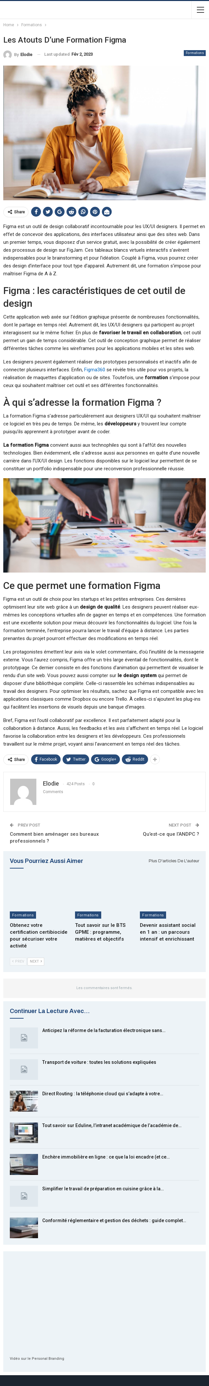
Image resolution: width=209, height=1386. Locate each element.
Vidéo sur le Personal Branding (37, 1359)
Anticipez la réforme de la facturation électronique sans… (103, 1030)
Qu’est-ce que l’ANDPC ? (171, 834)
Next (36, 961)
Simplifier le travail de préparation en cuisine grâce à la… (103, 1188)
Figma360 (94, 370)
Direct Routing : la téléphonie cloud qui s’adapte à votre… (102, 1093)
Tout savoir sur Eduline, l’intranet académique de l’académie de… (111, 1125)
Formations (195, 53)
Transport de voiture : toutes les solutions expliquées (99, 1062)
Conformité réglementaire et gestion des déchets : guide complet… (114, 1220)
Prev (18, 961)
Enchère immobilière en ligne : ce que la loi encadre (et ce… (106, 1157)
